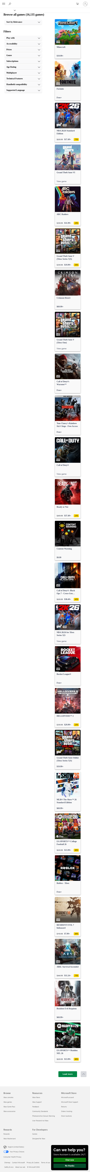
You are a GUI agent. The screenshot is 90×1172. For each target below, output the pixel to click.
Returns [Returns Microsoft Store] (64, 1107)
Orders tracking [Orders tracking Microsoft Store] (66, 1111)
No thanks (69, 1166)
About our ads (20, 1167)
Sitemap (7, 1162)
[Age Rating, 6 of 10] (23, 67)
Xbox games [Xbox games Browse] (7, 1102)
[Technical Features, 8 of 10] (23, 78)
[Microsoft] (44, 2)
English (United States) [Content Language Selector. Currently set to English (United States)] (16, 1147)
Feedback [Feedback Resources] (35, 1107)
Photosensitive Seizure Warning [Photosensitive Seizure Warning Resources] (43, 1116)
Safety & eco (8, 1167)
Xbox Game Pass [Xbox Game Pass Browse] (9, 1107)
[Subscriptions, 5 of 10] (23, 61)
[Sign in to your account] (85, 3)
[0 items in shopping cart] (78, 3)
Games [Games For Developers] (34, 1134)
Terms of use (45, 1162)
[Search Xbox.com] (10, 3)
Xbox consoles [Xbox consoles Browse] (8, 1097)
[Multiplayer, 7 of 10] (23, 73)
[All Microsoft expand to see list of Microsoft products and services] (3, 3)
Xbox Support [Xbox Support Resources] (37, 1102)
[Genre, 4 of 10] (23, 55)
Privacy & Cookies (33, 1162)
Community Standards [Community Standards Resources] (40, 1111)
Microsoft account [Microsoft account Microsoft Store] (67, 1097)
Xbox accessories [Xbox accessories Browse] (9, 1111)
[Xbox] (7, 10)
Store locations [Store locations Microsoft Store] (66, 1116)
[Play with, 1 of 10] (23, 38)
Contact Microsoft (18, 1162)
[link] (68, 39)
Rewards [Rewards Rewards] (6, 1134)
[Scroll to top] (84, 1074)
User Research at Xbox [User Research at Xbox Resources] (40, 1120)
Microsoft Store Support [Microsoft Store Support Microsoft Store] (69, 1102)
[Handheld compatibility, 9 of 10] (23, 84)
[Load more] (67, 1074)
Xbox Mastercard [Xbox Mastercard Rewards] (9, 1138)
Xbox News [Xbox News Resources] (36, 1097)
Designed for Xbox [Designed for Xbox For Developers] (38, 1138)
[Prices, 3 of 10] (23, 49)
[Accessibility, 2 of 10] (23, 44)
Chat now (69, 1160)
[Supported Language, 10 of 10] (23, 90)
